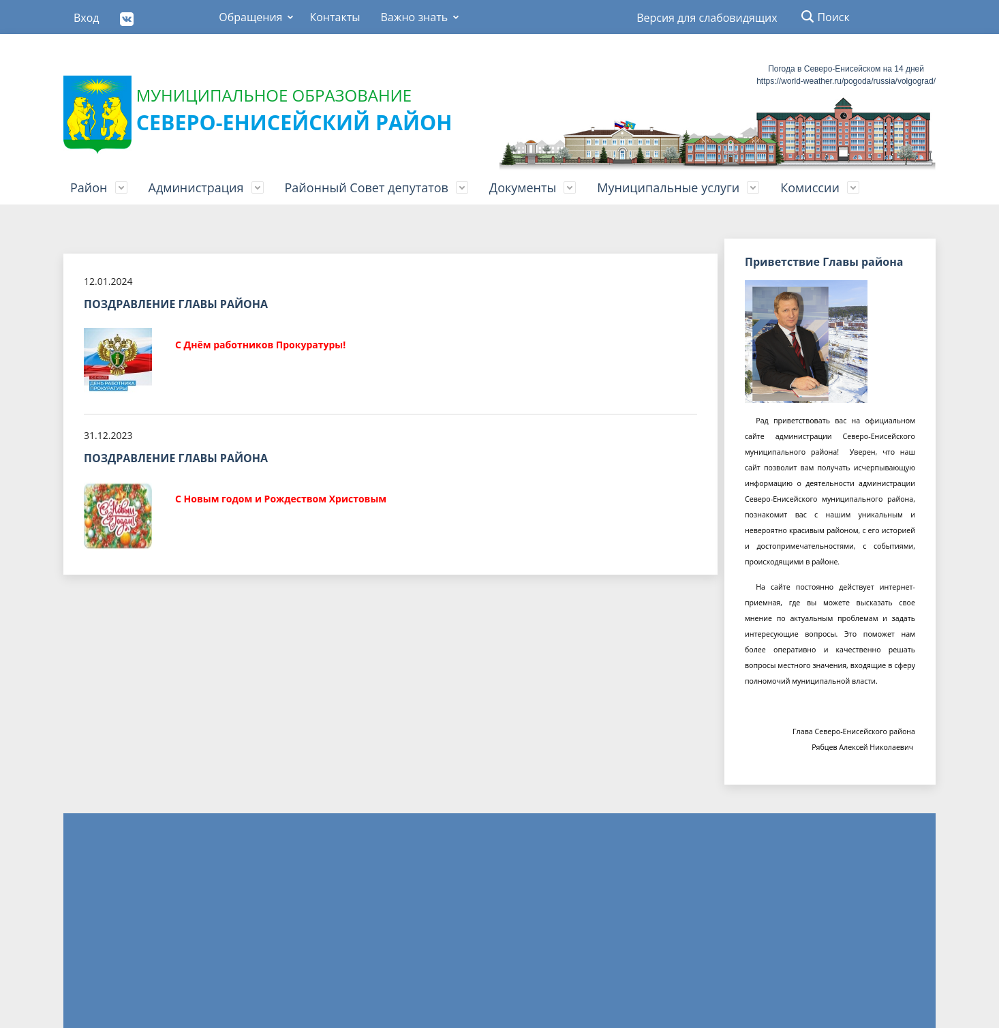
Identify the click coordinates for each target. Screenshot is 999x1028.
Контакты (334, 17)
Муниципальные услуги (668, 187)
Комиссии (810, 187)
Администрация (196, 187)
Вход (86, 17)
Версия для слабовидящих (706, 17)
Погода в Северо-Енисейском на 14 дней (846, 69)
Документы (522, 187)
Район (89, 187)
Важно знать (414, 17)
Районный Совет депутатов (366, 187)
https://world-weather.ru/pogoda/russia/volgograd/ (846, 81)
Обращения (250, 17)
